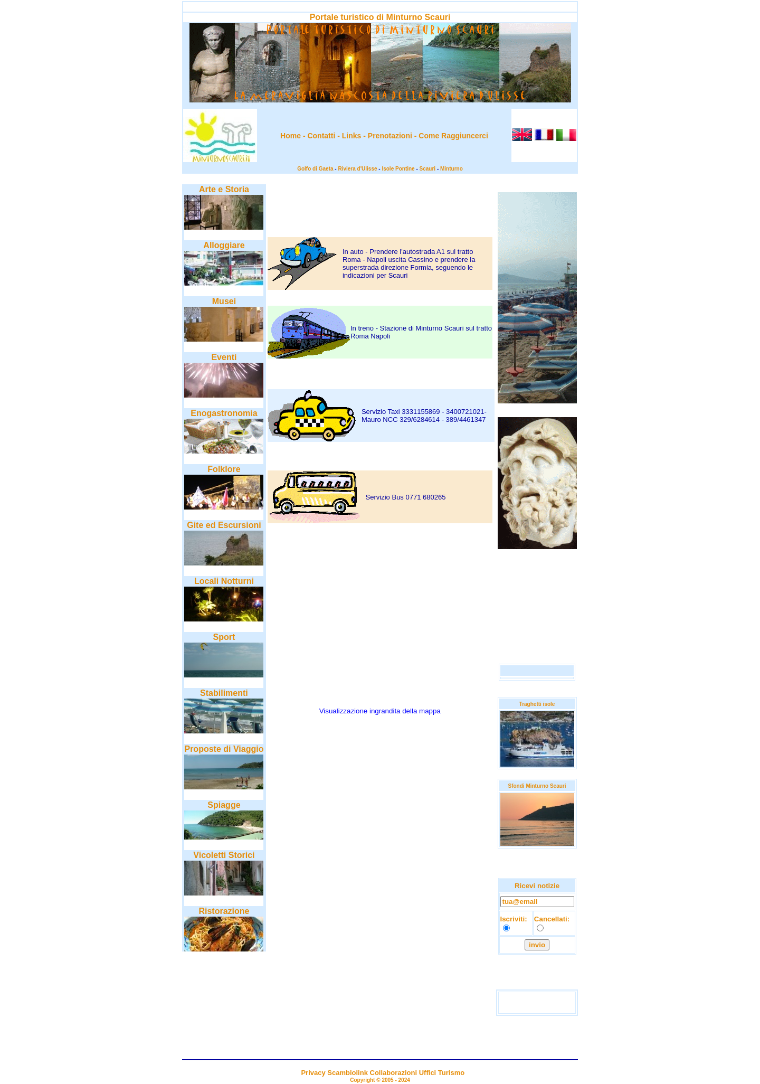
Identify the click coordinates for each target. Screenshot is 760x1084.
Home (290, 135)
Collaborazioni (393, 1073)
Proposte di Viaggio (223, 748)
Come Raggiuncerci (453, 135)
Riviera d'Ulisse (357, 169)
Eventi (223, 357)
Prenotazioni (390, 135)
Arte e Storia (224, 189)
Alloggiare (223, 245)
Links (352, 135)
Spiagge (223, 804)
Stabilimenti (224, 693)
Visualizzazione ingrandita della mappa (380, 711)
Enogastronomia (224, 413)
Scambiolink (347, 1073)
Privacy (313, 1073)
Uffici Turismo (441, 1073)
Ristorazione (223, 911)
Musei (224, 301)
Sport (224, 637)
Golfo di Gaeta (315, 169)
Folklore (223, 469)
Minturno (451, 169)
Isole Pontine (398, 169)
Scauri (428, 169)
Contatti (321, 135)
